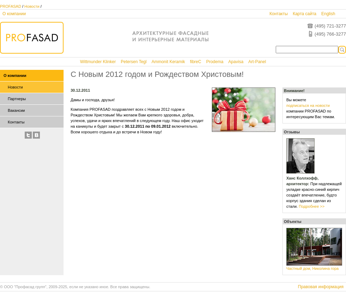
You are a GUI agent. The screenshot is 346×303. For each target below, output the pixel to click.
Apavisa (236, 61)
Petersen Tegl (134, 61)
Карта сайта (304, 13)
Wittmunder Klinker (98, 61)
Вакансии (16, 110)
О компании (14, 13)
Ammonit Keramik (168, 61)
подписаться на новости (308, 105)
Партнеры (17, 99)
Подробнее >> (311, 206)
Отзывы (292, 132)
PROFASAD (10, 6)
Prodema (214, 61)
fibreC (195, 61)
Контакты (278, 13)
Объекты (293, 221)
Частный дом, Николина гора (312, 268)
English (328, 13)
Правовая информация (321, 286)
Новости (32, 6)
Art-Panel (257, 61)
